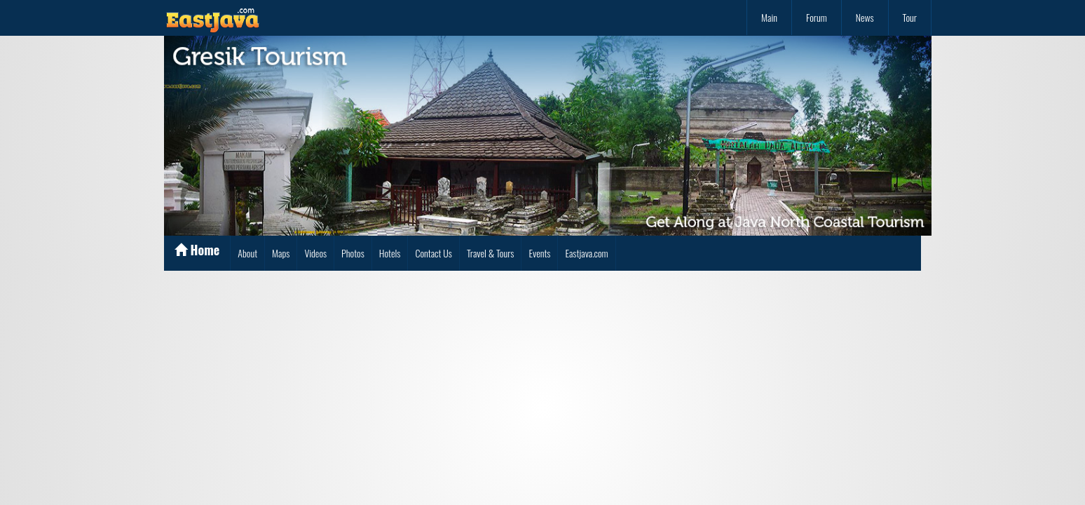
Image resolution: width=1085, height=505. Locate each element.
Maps (280, 252)
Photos (352, 252)
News (865, 17)
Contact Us (433, 252)
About (247, 252)
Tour (910, 17)
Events (539, 252)
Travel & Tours (490, 252)
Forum (816, 17)
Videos (315, 252)
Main (769, 17)
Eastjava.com (586, 252)
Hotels (390, 252)
